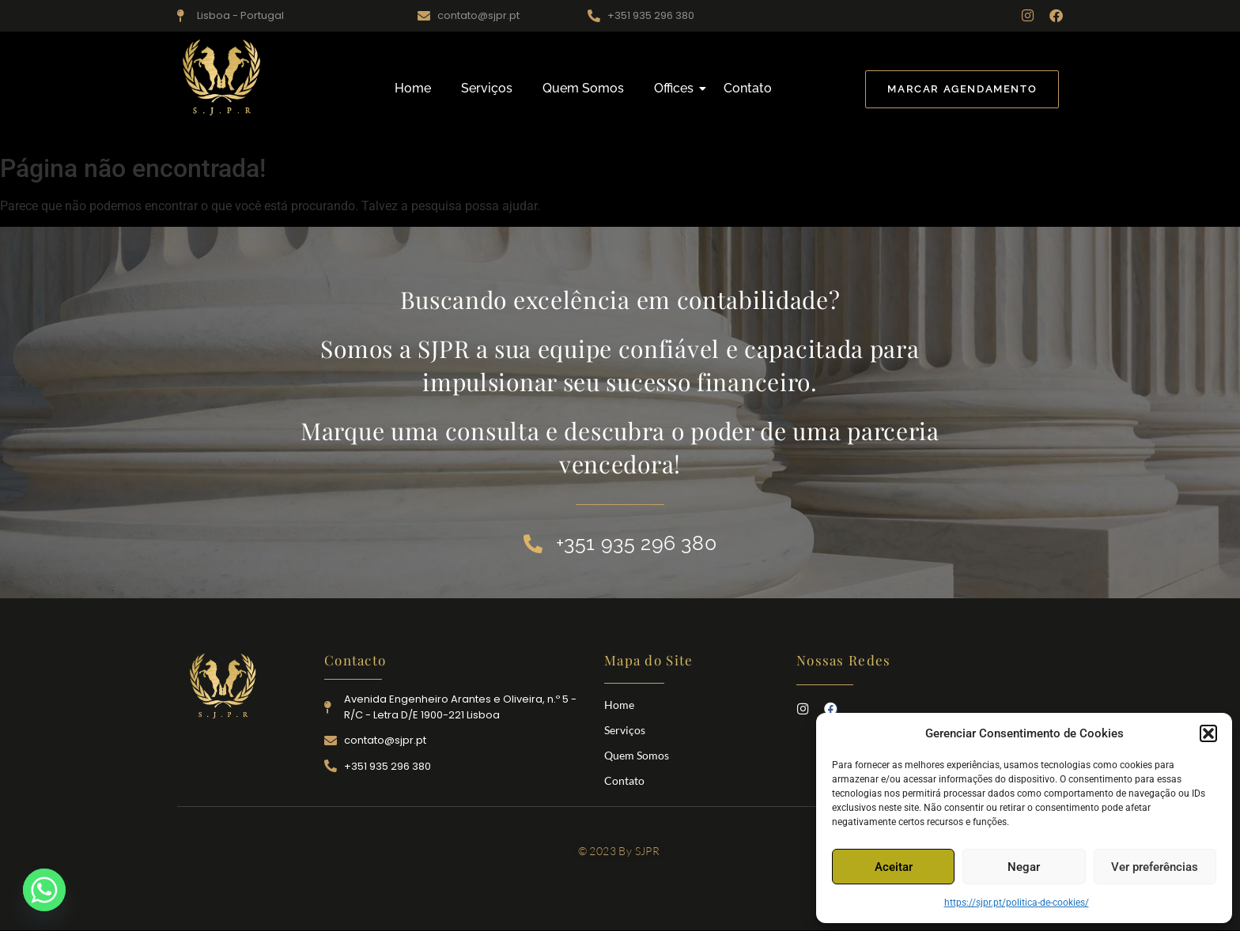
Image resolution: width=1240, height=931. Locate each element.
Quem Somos (583, 88)
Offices (677, 88)
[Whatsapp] (44, 890)
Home (413, 88)
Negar (1024, 867)
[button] (1208, 733)
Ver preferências (1154, 867)
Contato (748, 88)
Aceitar (894, 867)
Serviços (486, 88)
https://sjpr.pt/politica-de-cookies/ (1016, 902)
